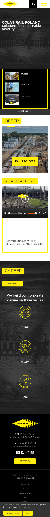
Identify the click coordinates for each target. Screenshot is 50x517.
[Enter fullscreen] (44, 213)
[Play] (5, 213)
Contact (25, 511)
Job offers (12, 283)
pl (33, 4)
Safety (25, 502)
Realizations (25, 493)
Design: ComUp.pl (25, 478)
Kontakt (25, 461)
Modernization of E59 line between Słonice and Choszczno (26, 242)
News (25, 497)
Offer (25, 489)
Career (25, 506)
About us (25, 484)
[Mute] (25, 213)
